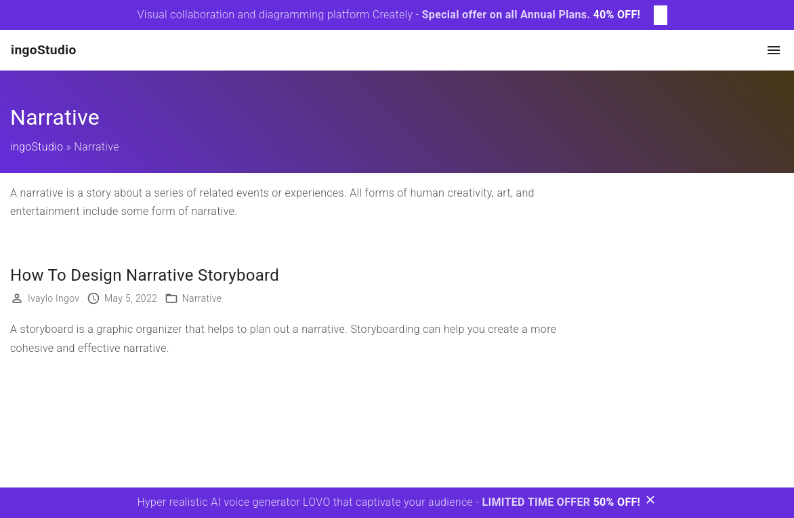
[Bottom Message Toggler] (650, 503)
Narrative (202, 298)
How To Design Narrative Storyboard (144, 275)
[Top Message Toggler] (660, 15)
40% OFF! (617, 14)
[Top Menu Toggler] (774, 50)
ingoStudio (36, 146)
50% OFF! (617, 502)
